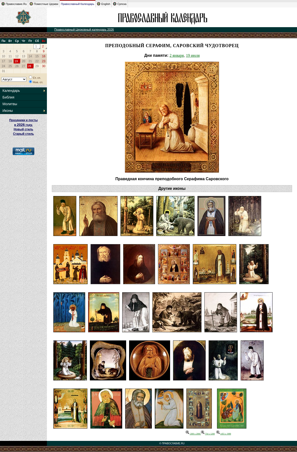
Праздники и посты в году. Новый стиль (23, 124)
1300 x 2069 (193, 433)
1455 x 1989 (223, 433)
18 (10, 61)
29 (37, 66)
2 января (177, 55)
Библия (8, 97)
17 (3, 61)
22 (37, 61)
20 (23, 61)
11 (10, 56)
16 (43, 56)
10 (3, 56)
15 (37, 56)
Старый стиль (23, 134)
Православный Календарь (77, 3)
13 (23, 56)
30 (43, 66)
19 (16, 61)
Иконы (7, 111)
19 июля (192, 55)
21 (30, 61)
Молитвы (9, 104)
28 (29, 66)
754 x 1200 (208, 433)
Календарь (11, 91)
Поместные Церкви (43, 4)
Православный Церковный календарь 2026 (84, 29)
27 (23, 66)
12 (17, 56)
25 (10, 66)
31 (3, 71)
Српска (119, 4)
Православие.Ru (14, 4)
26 (17, 66)
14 (30, 56)
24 (3, 66)
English (103, 4)
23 (43, 61)
